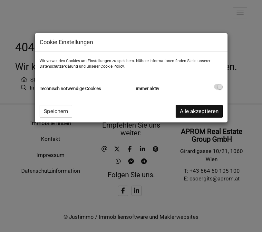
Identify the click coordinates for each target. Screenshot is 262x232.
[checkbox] (218, 87)
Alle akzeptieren (199, 111)
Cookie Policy (112, 66)
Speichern (56, 111)
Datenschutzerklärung (59, 66)
